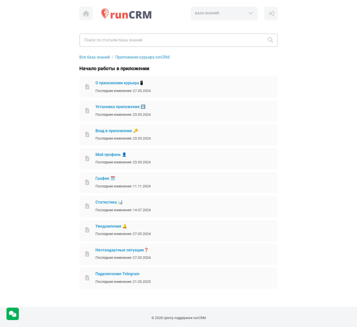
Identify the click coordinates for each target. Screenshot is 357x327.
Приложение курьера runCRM (142, 57)
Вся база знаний (94, 57)
